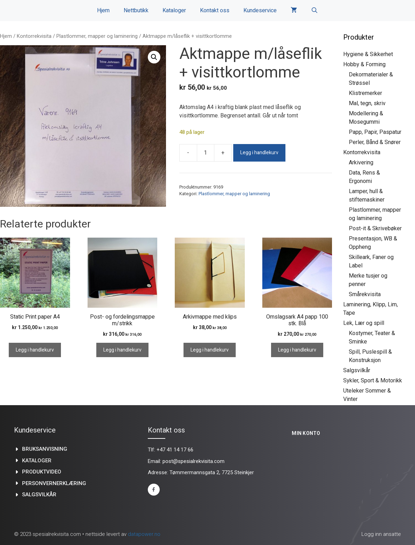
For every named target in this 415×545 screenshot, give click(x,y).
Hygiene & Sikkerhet (368, 54)
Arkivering (361, 162)
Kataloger (174, 10)
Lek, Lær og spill (363, 323)
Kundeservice (260, 10)
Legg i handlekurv (259, 152)
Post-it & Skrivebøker (375, 228)
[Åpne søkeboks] (314, 10)
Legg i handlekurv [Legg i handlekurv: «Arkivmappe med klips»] (210, 350)
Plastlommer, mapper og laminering (97, 36)
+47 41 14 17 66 (175, 450)
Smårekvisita (365, 294)
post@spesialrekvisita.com (193, 461)
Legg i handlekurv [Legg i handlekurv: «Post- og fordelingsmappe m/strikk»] (122, 350)
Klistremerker (365, 93)
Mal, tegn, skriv (367, 103)
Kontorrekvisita (34, 36)
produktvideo (41, 472)
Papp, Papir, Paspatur (375, 132)
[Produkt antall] (205, 153)
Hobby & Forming (364, 64)
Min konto (306, 433)
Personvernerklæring (54, 483)
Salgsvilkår (356, 370)
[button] (154, 57)
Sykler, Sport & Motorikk (372, 380)
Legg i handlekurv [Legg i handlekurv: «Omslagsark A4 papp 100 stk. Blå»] (297, 350)
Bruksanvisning (44, 449)
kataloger (36, 460)
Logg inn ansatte (381, 534)
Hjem (103, 10)
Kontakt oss (214, 10)
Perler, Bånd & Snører (375, 142)
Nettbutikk (136, 10)
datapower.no (144, 534)
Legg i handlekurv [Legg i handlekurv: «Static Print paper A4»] (35, 350)
